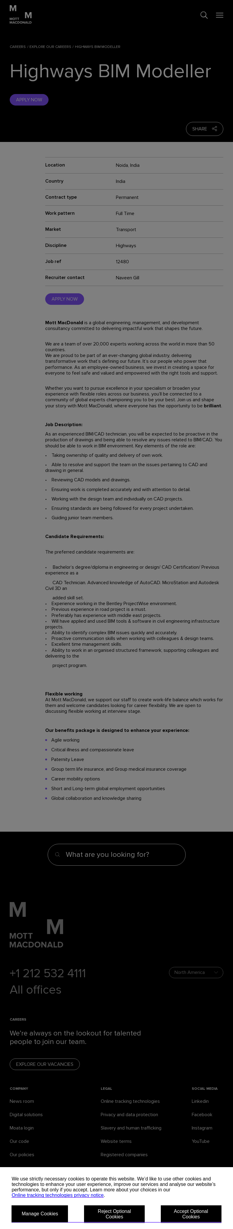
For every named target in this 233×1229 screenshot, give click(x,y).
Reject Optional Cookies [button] (114, 1214)
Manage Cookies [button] (40, 1213)
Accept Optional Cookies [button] (191, 1214)
